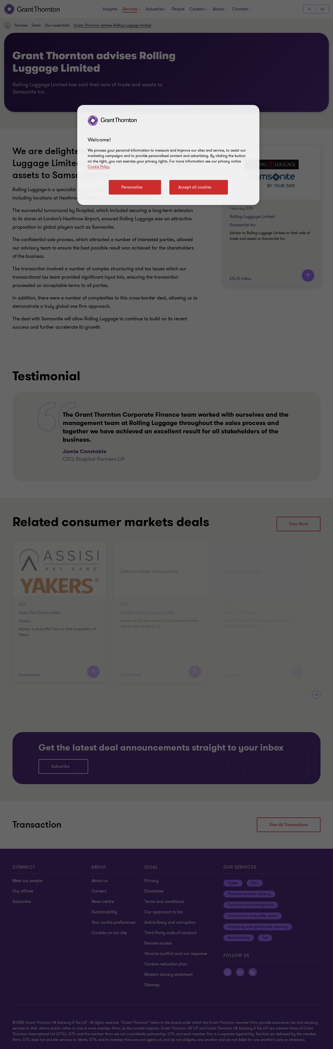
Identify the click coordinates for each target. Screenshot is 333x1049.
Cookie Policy (99, 166)
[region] (168, 155)
